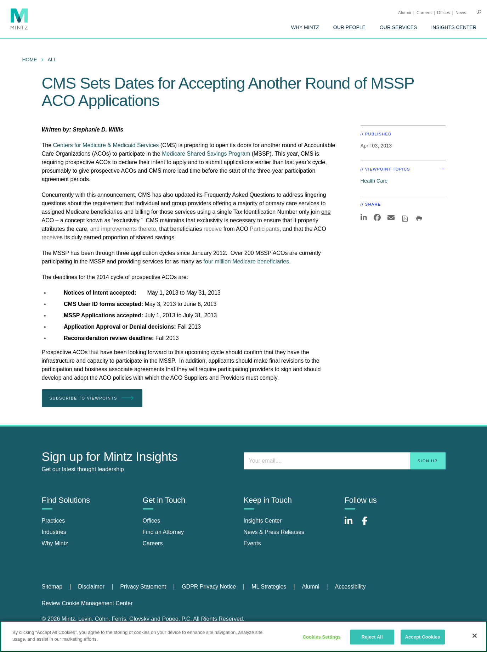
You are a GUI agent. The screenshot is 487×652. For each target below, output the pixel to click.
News (460, 13)
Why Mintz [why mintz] (55, 543)
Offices (443, 12)
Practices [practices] (53, 521)
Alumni (404, 12)
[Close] (474, 635)
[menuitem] (305, 27)
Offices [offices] (151, 521)
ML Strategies (268, 587)
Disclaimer (91, 587)
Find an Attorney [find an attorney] (163, 532)
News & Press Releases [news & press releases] (274, 532)
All (52, 59)
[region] (243, 636)
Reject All (372, 637)
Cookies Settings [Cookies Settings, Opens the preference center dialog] (321, 637)
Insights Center (453, 27)
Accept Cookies (422, 637)
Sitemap (52, 587)
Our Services (398, 27)
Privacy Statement (143, 587)
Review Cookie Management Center (87, 603)
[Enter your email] (345, 460)
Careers (424, 12)
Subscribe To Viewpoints (92, 398)
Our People (349, 27)
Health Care (374, 181)
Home (29, 59)
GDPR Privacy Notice (209, 587)
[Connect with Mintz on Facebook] (369, 525)
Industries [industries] (54, 532)
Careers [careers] (153, 543)
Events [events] (252, 543)
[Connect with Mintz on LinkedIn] (352, 525)
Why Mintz (305, 27)
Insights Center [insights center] (263, 521)
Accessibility (350, 587)
